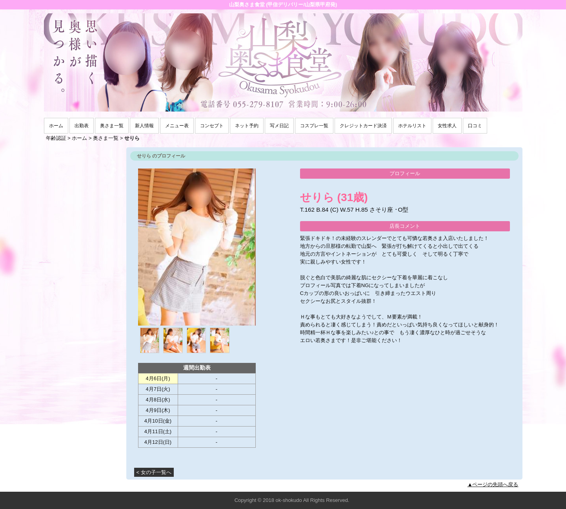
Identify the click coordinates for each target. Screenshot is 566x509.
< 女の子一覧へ (153, 472)
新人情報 (144, 125)
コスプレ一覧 (314, 125)
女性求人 (447, 125)
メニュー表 (177, 125)
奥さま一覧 (112, 125)
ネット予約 (246, 125)
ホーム (56, 125)
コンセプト (212, 125)
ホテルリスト (412, 125)
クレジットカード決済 (363, 125)
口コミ (475, 125)
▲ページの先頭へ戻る (493, 484)
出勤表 (82, 125)
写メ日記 (279, 125)
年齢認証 (56, 138)
